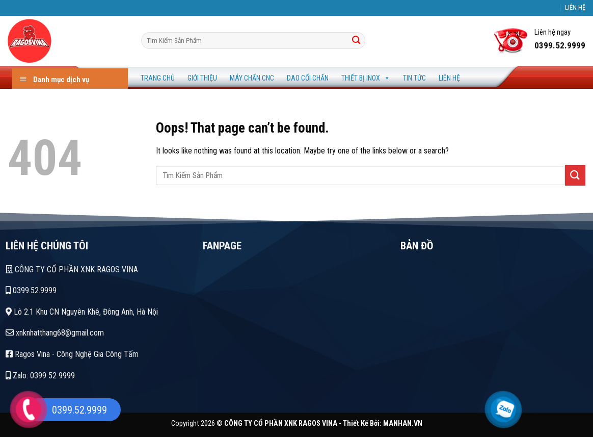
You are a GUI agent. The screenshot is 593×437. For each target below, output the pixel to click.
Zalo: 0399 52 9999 (40, 375)
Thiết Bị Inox (365, 78)
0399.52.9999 (31, 290)
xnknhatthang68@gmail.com (55, 333)
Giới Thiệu (202, 78)
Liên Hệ (449, 78)
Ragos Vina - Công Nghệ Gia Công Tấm (72, 354)
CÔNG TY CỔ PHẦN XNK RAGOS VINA (72, 269)
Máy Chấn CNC (252, 78)
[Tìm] (356, 40)
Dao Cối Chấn (308, 78)
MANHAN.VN (402, 423)
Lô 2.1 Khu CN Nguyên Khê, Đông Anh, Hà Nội (82, 312)
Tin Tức (414, 78)
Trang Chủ (158, 78)
